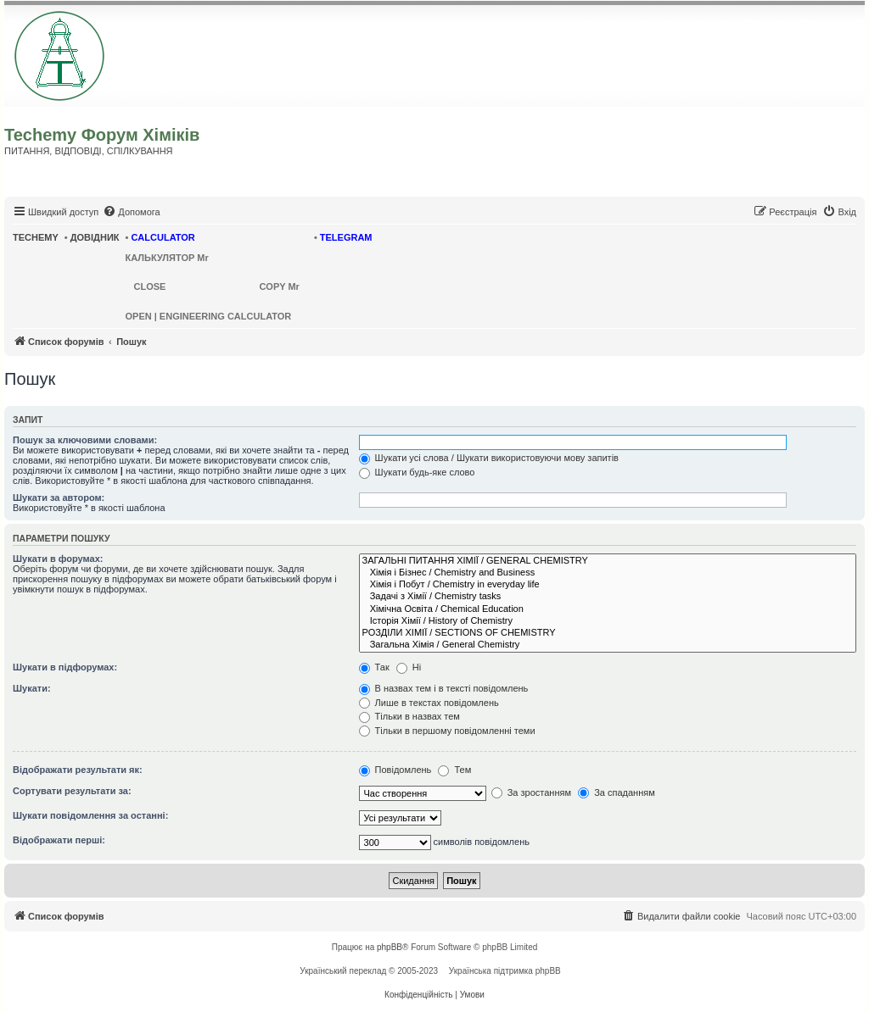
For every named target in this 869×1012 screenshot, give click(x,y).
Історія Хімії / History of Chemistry (608, 621)
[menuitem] (131, 212)
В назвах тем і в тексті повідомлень (444, 688)
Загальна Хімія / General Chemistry (608, 645)
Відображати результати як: (78, 770)
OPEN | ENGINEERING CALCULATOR (209, 316)
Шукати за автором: (58, 497)
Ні (408, 667)
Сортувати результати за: (72, 791)
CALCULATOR (162, 237)
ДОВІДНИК (95, 237)
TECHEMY (36, 237)
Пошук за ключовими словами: (85, 440)
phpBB (389, 947)
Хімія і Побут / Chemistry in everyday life (608, 585)
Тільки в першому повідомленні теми (447, 731)
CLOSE (150, 286)
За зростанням (531, 792)
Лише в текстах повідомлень (429, 703)
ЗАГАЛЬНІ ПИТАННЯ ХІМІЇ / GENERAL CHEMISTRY (608, 561)
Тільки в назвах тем (409, 716)
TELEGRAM (346, 237)
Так (374, 667)
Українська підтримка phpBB (505, 971)
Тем (454, 770)
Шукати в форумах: (58, 558)
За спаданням (616, 792)
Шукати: (32, 688)
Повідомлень (395, 770)
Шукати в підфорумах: (65, 667)
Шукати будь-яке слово (417, 472)
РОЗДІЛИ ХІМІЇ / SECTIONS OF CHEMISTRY (608, 633)
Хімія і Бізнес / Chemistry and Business (608, 573)
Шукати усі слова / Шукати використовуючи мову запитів (489, 458)
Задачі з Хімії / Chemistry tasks (608, 597)
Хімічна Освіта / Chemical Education (608, 609)
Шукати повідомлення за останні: (90, 815)
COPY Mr (279, 286)
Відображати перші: (59, 840)
